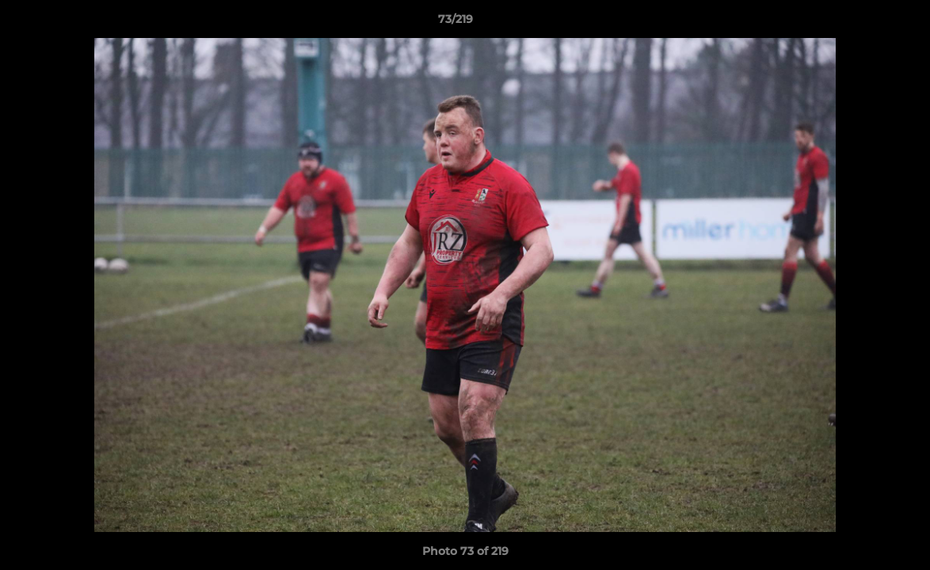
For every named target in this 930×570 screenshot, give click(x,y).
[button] (863, 23)
